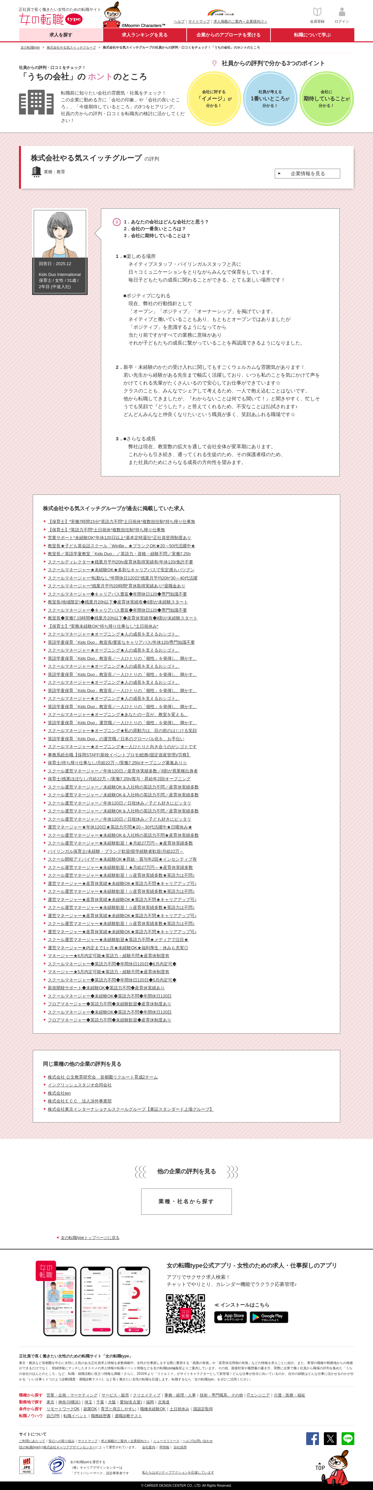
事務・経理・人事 (180, 1395)
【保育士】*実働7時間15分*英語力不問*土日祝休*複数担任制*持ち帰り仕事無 (121, 521)
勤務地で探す (31, 1402)
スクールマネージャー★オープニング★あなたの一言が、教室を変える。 (118, 714)
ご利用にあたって (32, 1441)
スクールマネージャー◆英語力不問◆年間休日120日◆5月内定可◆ (112, 979)
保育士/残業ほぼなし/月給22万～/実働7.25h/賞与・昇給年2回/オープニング (119, 778)
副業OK (90, 1409)
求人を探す (60, 34)
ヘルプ (179, 21)
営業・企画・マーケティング (72, 1395)
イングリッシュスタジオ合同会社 (80, 1084)
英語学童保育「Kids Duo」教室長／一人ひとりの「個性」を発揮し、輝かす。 (122, 658)
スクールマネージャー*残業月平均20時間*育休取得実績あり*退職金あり (116, 585)
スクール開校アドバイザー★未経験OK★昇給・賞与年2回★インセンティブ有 (122, 859)
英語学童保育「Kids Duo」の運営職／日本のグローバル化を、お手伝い (116, 738)
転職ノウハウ (31, 1416)
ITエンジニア (258, 1395)
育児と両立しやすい (118, 1409)
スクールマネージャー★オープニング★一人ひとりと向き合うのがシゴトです (122, 746)
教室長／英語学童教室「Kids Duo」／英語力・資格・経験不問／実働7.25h (119, 553)
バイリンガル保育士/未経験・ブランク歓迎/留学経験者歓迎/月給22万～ (116, 851)
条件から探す (31, 1409)
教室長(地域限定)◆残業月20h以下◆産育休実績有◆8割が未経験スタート (118, 601)
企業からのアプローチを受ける (228, 34)
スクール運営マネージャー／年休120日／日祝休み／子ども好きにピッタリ (119, 803)
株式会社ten (59, 1093)
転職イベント (75, 1416)
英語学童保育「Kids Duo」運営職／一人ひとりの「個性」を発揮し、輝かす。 (122, 722)
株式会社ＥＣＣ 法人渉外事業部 (80, 1101)
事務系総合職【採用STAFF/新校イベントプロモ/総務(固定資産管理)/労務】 (119, 754)
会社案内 (148, 1447)
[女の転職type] (29, 1447)
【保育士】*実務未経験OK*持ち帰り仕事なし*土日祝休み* (103, 626)
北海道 (164, 1402)
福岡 (150, 1402)
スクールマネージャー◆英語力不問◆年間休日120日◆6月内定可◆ (112, 963)
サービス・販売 (115, 1395)
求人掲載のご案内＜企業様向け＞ (241, 21)
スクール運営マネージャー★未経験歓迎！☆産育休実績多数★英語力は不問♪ (121, 875)
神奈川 (64, 1402)
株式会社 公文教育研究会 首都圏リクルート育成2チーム (103, 1077)
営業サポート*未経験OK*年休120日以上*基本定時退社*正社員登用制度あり (119, 537)
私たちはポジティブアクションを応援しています (178, 1472)
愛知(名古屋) (131, 1402)
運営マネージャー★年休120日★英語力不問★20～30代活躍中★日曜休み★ (120, 827)
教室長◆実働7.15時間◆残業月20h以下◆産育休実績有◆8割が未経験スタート (122, 618)
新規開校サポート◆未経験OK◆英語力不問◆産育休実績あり (106, 987)
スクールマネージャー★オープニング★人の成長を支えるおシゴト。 (114, 634)
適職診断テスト (128, 1416)
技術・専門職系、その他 (221, 1395)
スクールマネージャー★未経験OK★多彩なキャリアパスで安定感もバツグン (121, 569)
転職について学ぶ (312, 34)
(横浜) (75, 1402)
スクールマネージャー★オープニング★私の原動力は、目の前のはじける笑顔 (122, 730)
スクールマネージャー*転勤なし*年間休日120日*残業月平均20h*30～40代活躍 (122, 578)
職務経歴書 (101, 1416)
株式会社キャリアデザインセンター (69, 1447)
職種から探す (31, 1395)
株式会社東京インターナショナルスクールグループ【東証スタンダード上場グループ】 (131, 1109)
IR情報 (164, 1447)
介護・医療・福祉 (289, 1395)
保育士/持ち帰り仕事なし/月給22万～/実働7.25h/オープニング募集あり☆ (117, 762)
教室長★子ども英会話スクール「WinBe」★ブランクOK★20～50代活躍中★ (121, 545)
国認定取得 (203, 1409)
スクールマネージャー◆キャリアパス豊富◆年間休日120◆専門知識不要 (117, 594)
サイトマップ (199, 21)
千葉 (100, 1402)
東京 (50, 1402)
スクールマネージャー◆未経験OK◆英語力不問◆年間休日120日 (110, 996)
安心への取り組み (61, 1441)
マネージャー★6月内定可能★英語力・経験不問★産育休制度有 (108, 955)
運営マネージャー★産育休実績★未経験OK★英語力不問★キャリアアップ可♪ (122, 883)
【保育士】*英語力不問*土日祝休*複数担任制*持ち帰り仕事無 (106, 529)
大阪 (112, 1402)
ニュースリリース (166, 1441)
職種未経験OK (152, 1409)
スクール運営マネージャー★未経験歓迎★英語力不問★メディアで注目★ (118, 939)
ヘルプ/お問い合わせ (198, 1441)
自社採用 (180, 1447)
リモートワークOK (63, 1409)
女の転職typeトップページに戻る (90, 1237)
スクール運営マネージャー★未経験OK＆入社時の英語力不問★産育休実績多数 (123, 835)
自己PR (53, 1416)
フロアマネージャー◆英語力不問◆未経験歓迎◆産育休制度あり (109, 1003)
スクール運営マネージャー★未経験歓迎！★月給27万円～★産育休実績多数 (120, 843)
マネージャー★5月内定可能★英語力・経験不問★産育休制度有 (108, 971)
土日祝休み (179, 1409)
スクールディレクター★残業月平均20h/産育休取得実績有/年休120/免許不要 (120, 561)
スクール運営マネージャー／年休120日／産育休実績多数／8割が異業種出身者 (123, 770)
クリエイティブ (146, 1395)
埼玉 (88, 1402)
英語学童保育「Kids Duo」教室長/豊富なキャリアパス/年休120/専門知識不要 (121, 642)
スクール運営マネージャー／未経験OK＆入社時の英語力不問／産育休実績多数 (123, 787)
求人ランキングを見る (145, 34)
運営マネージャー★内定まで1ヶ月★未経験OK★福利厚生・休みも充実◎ (118, 947)
